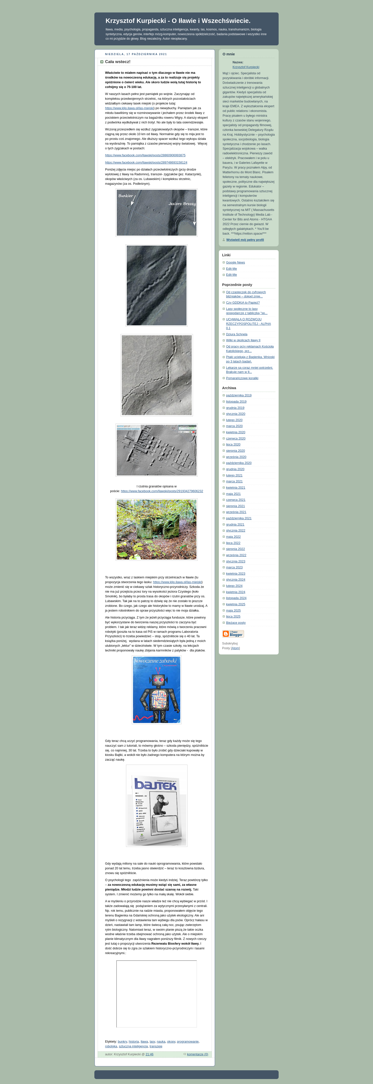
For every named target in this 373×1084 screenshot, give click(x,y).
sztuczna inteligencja (133, 1046)
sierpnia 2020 (235, 450)
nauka (161, 1041)
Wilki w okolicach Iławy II (243, 340)
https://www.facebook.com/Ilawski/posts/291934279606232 (162, 491)
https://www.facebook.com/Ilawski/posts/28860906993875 (145, 155)
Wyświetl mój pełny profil (245, 240)
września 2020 (236, 457)
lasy (152, 1041)
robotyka (111, 1046)
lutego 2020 (234, 420)
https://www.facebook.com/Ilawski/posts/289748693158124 (146, 162)
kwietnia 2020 (235, 432)
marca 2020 (234, 426)
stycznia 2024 (235, 579)
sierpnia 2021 (235, 506)
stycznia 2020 (235, 414)
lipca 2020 (233, 444)
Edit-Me (231, 269)
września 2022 (236, 555)
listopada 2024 (236, 598)
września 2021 (236, 512)
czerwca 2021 (236, 500)
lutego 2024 (234, 586)
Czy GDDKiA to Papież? (243, 302)
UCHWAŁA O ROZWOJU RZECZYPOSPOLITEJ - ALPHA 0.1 (248, 324)
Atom (235, 648)
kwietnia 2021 (235, 487)
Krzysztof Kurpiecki (246, 67)
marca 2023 (234, 567)
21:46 (150, 1054)
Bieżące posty (236, 623)
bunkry (122, 1041)
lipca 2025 (233, 616)
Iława (144, 1041)
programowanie (188, 1041)
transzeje (156, 1046)
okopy (171, 1041)
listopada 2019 (236, 401)
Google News (235, 262)
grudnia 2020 (235, 469)
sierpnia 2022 (235, 549)
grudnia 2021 (235, 524)
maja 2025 (233, 610)
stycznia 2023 (235, 561)
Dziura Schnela (237, 334)
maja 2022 (233, 537)
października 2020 (238, 463)
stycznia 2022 (235, 530)
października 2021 (238, 518)
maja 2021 (233, 494)
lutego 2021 (234, 475)
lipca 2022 (233, 543)
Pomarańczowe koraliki (242, 378)
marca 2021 (234, 481)
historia (134, 1041)
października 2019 (238, 395)
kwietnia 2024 (235, 592)
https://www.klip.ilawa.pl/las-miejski (129, 108)
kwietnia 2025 (235, 604)
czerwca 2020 (236, 438)
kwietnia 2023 (235, 573)
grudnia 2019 (235, 408)
